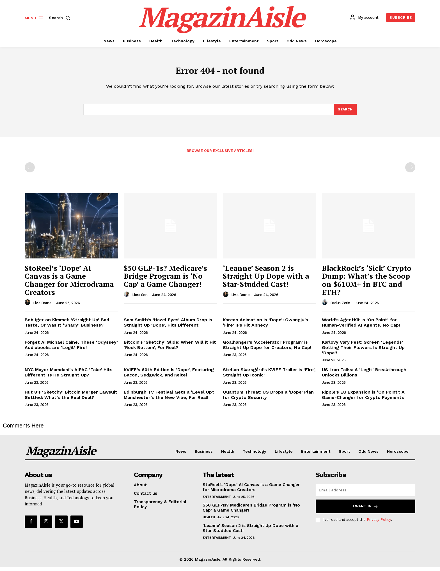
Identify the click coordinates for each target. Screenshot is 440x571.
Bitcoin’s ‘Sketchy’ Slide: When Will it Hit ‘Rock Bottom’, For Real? (170, 348)
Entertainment (217, 501)
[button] (60, 18)
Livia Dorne (42, 306)
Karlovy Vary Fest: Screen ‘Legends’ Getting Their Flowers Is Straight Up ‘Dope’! (363, 351)
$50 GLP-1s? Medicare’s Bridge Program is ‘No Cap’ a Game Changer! (165, 280)
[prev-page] (30, 171)
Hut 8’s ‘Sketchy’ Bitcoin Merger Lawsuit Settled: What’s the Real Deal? (71, 398)
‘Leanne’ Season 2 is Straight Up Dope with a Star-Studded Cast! (266, 280)
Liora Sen (140, 299)
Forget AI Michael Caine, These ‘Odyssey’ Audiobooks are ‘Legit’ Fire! (71, 348)
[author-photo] (28, 306)
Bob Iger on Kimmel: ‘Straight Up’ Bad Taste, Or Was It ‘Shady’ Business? (67, 326)
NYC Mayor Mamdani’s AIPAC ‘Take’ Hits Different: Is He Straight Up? (69, 376)
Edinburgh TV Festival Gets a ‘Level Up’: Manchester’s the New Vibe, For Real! (169, 398)
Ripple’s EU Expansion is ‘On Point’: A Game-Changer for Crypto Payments (363, 398)
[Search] (345, 113)
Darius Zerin (340, 306)
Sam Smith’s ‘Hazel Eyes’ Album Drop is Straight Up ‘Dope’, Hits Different (168, 326)
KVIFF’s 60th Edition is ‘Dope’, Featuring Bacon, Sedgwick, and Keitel (169, 376)
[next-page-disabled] (410, 171)
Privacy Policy (379, 523)
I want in (365, 510)
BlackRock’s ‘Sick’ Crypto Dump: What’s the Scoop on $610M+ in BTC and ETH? (366, 284)
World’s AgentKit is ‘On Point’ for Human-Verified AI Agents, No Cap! (361, 326)
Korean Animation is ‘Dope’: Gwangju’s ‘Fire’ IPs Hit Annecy (265, 326)
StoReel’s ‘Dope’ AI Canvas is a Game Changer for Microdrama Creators (69, 284)
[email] (365, 494)
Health (209, 521)
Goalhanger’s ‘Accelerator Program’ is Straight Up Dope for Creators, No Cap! (267, 348)
